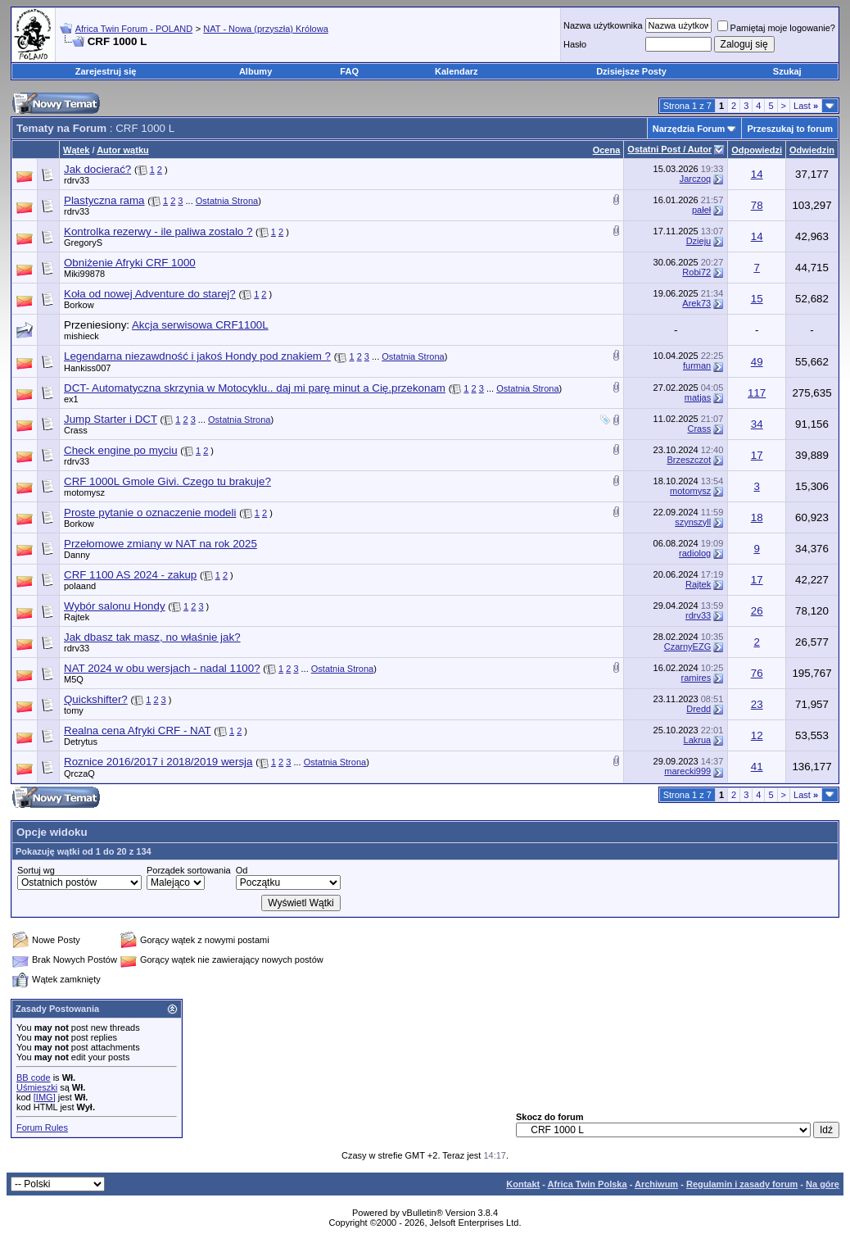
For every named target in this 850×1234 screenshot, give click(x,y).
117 (757, 393)
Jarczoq (696, 179)
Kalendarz (456, 71)
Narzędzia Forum (689, 129)
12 (757, 735)
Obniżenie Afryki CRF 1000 (130, 262)
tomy (74, 710)
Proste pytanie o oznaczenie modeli (150, 512)
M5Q (74, 679)
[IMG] (45, 1097)
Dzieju (699, 241)
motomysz (84, 492)
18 (757, 517)
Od (242, 870)
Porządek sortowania (189, 870)
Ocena (607, 150)
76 (757, 673)
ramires (696, 678)
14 (757, 174)
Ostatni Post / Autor (669, 149)
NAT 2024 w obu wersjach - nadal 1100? (162, 668)
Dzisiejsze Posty (631, 71)
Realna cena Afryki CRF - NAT (137, 730)
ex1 (71, 399)
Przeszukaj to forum (790, 129)
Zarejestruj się (106, 71)
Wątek (76, 150)
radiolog (695, 553)
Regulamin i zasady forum (742, 1184)
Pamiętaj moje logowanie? (776, 28)
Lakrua (698, 740)
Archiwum (656, 1184)
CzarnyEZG (687, 646)
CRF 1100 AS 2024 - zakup (130, 575)
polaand (80, 586)
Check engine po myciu (121, 450)
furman (697, 365)
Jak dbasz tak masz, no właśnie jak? (152, 637)
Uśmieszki (36, 1087)
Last (805, 106)
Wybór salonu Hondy (114, 606)
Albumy (255, 71)
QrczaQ (79, 773)
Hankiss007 (87, 368)
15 (757, 299)
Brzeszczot (689, 460)
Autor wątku (123, 150)
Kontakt (523, 1184)
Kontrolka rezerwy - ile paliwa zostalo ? (158, 231)
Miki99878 (84, 274)
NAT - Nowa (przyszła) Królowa (265, 29)
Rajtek (698, 584)
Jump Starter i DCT (110, 419)
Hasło (574, 44)
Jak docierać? (97, 169)
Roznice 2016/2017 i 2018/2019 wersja (158, 761)
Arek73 (696, 303)
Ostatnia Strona (227, 201)
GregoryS (83, 242)
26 (757, 611)
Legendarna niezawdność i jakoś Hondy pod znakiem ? (197, 356)
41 (757, 766)
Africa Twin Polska (587, 1184)
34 (757, 424)
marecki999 (687, 771)
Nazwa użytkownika (603, 25)
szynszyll (693, 522)
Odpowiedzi (756, 150)
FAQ (349, 71)
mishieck (81, 336)
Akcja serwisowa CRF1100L (200, 325)
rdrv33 (76, 180)
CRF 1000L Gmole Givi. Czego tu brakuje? (167, 481)
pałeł (701, 210)
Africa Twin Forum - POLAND (133, 29)
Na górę (822, 1184)
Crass (76, 430)
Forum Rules (42, 1127)
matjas (698, 397)
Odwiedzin (811, 150)
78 (757, 205)
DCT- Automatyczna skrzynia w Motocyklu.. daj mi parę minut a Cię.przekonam (254, 388)
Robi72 (696, 272)
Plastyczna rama (104, 200)
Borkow (79, 305)
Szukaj (787, 71)
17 (757, 455)
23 (757, 704)
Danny (77, 555)
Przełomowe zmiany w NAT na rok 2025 (160, 544)
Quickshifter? (96, 699)
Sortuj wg (36, 870)
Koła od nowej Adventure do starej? (150, 294)
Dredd (698, 709)
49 (757, 362)
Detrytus (80, 741)
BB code (33, 1077)
